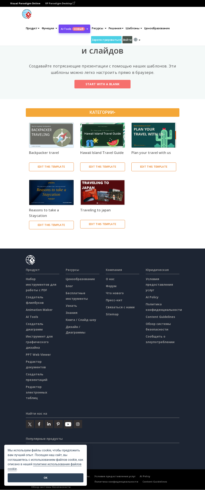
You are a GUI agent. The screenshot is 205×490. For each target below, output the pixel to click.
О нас (110, 279)
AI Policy (152, 297)
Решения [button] (116, 28)
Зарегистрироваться (106, 40)
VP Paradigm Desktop (60, 3)
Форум (111, 286)
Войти (127, 40)
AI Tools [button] (74, 29)
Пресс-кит (114, 300)
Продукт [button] (32, 28)
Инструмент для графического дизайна (39, 342)
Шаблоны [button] (134, 28)
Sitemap (112, 314)
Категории (102, 112)
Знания (71, 313)
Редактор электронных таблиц (36, 392)
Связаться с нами (120, 307)
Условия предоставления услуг (159, 284)
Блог (69, 286)
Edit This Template (51, 166)
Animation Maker (39, 310)
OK (45, 477)
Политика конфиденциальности (116, 481)
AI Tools (32, 317)
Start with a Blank (102, 85)
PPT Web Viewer (38, 355)
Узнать (71, 306)
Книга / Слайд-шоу (81, 320)
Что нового (115, 293)
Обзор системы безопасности (51, 487)
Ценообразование (157, 28)
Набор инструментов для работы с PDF (41, 284)
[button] (49, 28)
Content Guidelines (160, 317)
